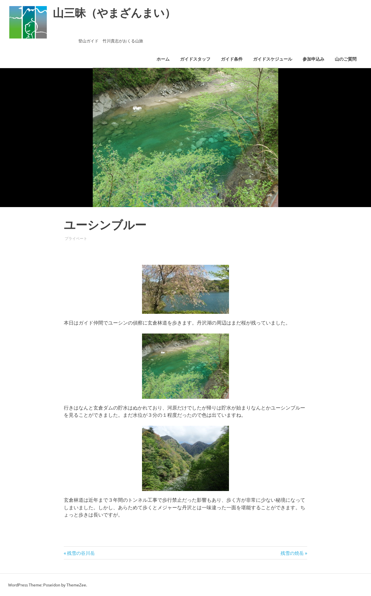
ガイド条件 (232, 59)
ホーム (163, 59)
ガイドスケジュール (272, 59)
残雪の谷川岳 (81, 553)
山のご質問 (346, 59)
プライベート (76, 238)
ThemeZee (76, 584)
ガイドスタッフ (195, 59)
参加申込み (313, 59)
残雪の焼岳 (292, 553)
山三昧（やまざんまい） (114, 12)
